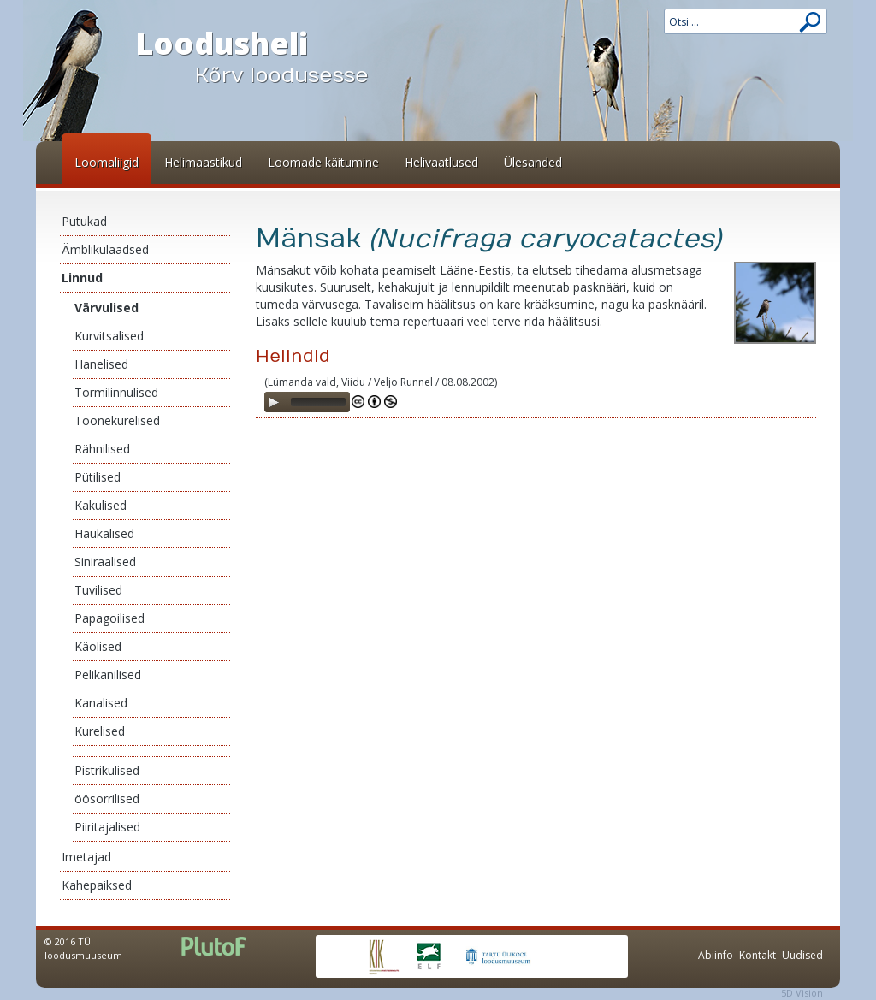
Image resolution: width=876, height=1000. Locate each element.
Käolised (97, 646)
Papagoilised (109, 618)
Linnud (82, 277)
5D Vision (802, 992)
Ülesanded (533, 162)
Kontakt (757, 955)
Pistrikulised (106, 770)
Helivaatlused (441, 162)
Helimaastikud (203, 162)
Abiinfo (715, 955)
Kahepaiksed (97, 885)
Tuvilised (98, 590)
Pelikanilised (107, 674)
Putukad (84, 221)
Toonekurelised (117, 420)
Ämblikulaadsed (105, 249)
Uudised (802, 955)
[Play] (274, 402)
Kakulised (100, 505)
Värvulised (106, 307)
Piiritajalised (107, 827)
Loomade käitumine (323, 162)
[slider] (318, 402)
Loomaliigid (106, 162)
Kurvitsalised (109, 336)
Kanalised (100, 703)
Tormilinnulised (116, 392)
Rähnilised (102, 449)
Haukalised (104, 533)
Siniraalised (105, 561)
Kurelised (99, 731)
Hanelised (101, 364)
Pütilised (97, 477)
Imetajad (86, 857)
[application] (307, 402)
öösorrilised (106, 798)
